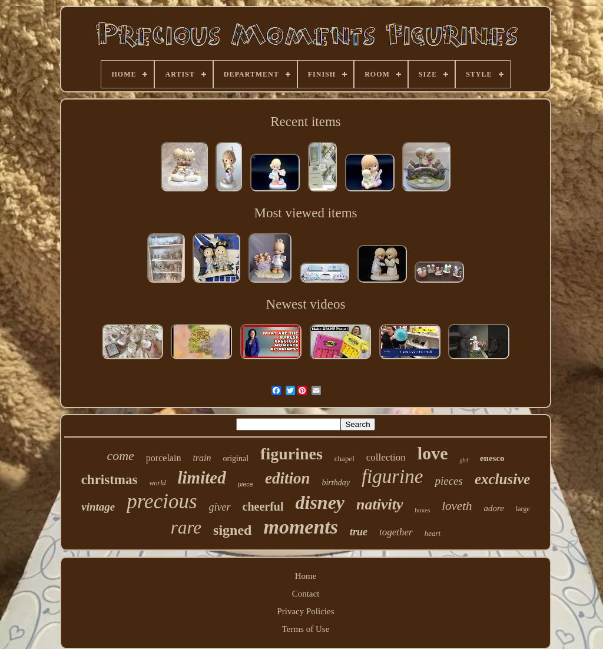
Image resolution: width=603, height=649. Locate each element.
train (202, 458)
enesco (492, 458)
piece (245, 484)
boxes (422, 510)
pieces (448, 481)
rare (186, 527)
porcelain (163, 458)
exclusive (502, 479)
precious (162, 501)
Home (306, 576)
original (236, 458)
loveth (457, 506)
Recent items (305, 121)
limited (202, 477)
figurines (291, 454)
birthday (335, 482)
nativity (379, 504)
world (157, 483)
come (120, 455)
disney (320, 502)
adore (493, 508)
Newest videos (306, 304)
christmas (109, 479)
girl (463, 460)
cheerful (263, 506)
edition (287, 478)
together (396, 532)
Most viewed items (305, 213)
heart (432, 533)
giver (220, 507)
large (523, 509)
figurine (392, 476)
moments (300, 527)
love (433, 453)
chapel (344, 458)
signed (232, 530)
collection (386, 457)
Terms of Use (306, 629)
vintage (98, 507)
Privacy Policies (305, 611)
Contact (306, 593)
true (358, 532)
